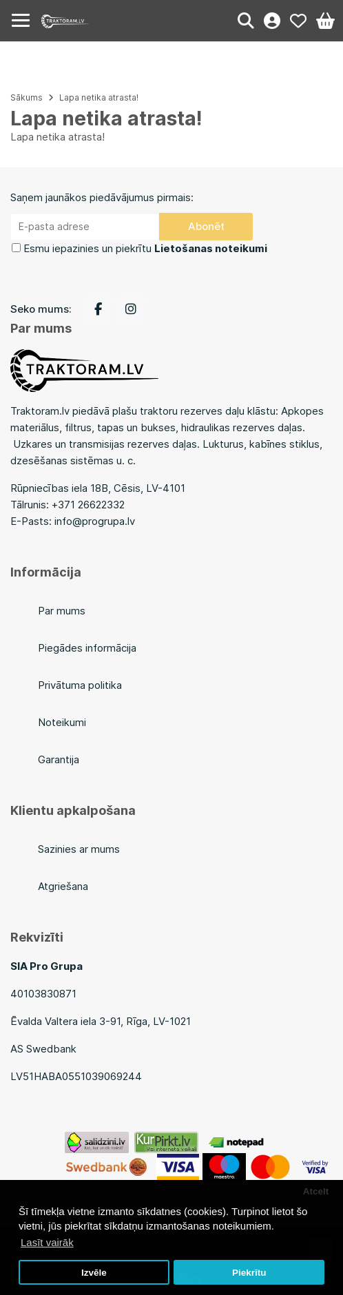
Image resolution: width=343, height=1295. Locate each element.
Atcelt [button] (316, 1191)
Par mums (61, 610)
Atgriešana (63, 886)
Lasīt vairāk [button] (47, 1242)
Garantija (58, 759)
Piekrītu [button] (249, 1272)
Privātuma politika (80, 685)
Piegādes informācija (87, 647)
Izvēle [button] (94, 1272)
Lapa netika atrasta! (98, 97)
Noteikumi (62, 722)
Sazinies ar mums (79, 849)
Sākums (26, 97)
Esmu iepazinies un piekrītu (145, 248)
